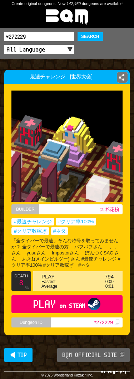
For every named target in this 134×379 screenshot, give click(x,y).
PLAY (67, 304)
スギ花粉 (109, 209)
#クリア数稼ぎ (30, 231)
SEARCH (90, 36)
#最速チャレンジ (33, 221)
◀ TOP (18, 355)
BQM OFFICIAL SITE (93, 355)
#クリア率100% (76, 221)
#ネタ (59, 231)
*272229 (106, 322)
